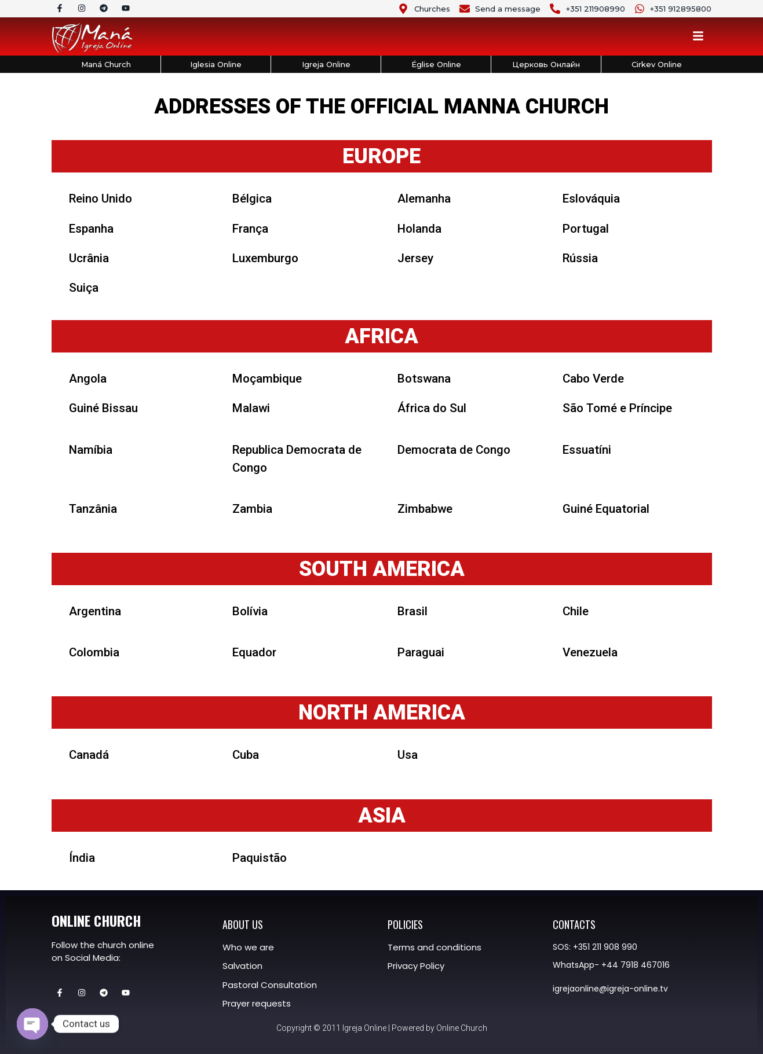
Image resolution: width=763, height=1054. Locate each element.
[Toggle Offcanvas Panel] (698, 38)
